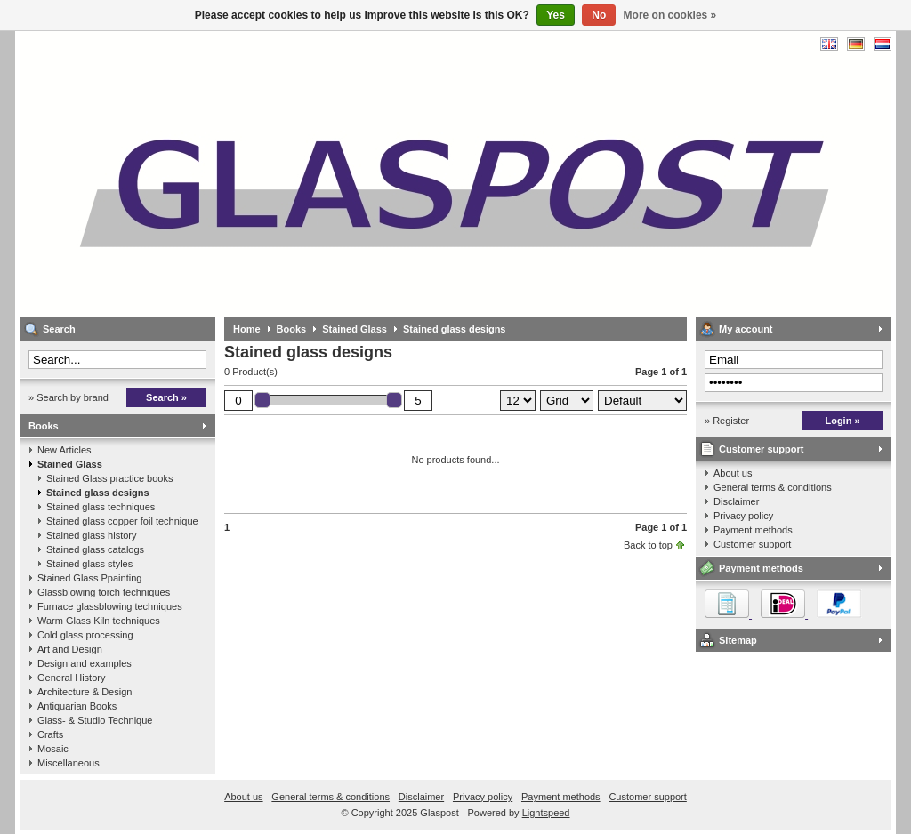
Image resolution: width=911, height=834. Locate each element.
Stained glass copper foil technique (122, 521)
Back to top (648, 545)
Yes (555, 15)
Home (247, 329)
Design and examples (84, 663)
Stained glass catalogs (95, 549)
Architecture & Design (84, 691)
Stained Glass (69, 464)
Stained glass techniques (100, 506)
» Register (727, 420)
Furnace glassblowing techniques (109, 606)
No (599, 15)
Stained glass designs (97, 492)
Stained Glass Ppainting (89, 578)
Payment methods (753, 530)
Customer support (761, 449)
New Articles (64, 450)
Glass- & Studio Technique (94, 720)
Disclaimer (736, 501)
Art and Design (69, 649)
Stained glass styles (89, 563)
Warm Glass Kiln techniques (98, 620)
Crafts (50, 734)
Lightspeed (546, 812)
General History (71, 677)
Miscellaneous (68, 763)
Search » (166, 397)
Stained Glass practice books (109, 478)
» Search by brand (68, 397)
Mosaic (53, 748)
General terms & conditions (772, 487)
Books (43, 426)
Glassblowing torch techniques (103, 592)
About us (732, 473)
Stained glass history (91, 535)
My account (746, 329)
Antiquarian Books (77, 706)
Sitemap (738, 640)
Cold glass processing (85, 635)
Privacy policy (743, 515)
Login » (842, 420)
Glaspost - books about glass (255, 174)
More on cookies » (670, 15)
